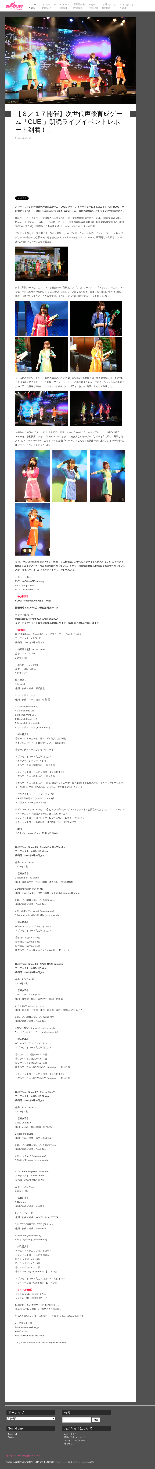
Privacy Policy (61, 1462)
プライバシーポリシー (74, 1440)
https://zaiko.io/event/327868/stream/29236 (37, 618)
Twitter (11, 1437)
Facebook (12, 1434)
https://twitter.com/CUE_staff (29, 1335)
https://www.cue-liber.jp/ (27, 1327)
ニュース (12, 101)
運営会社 (68, 1443)
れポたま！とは (71, 1434)
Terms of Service (80, 1462)
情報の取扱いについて (74, 1437)
